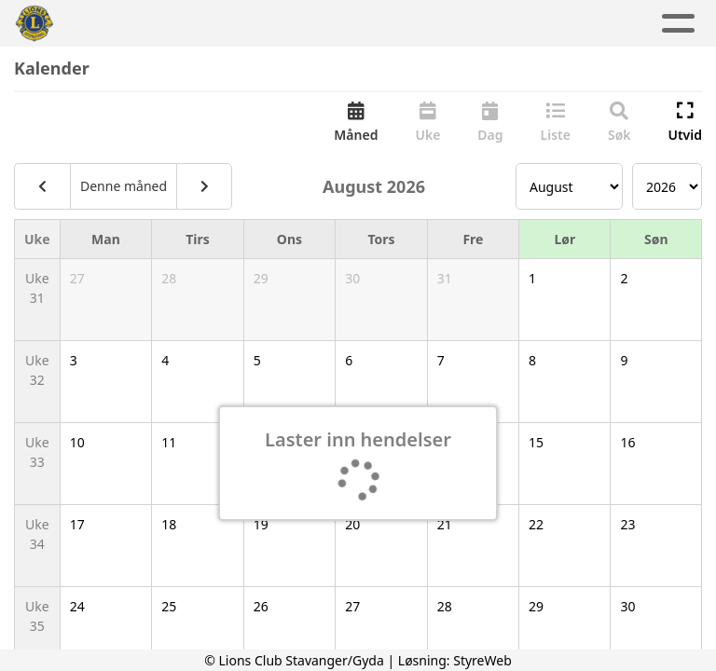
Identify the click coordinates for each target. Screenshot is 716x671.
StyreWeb (482, 660)
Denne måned (123, 186)
